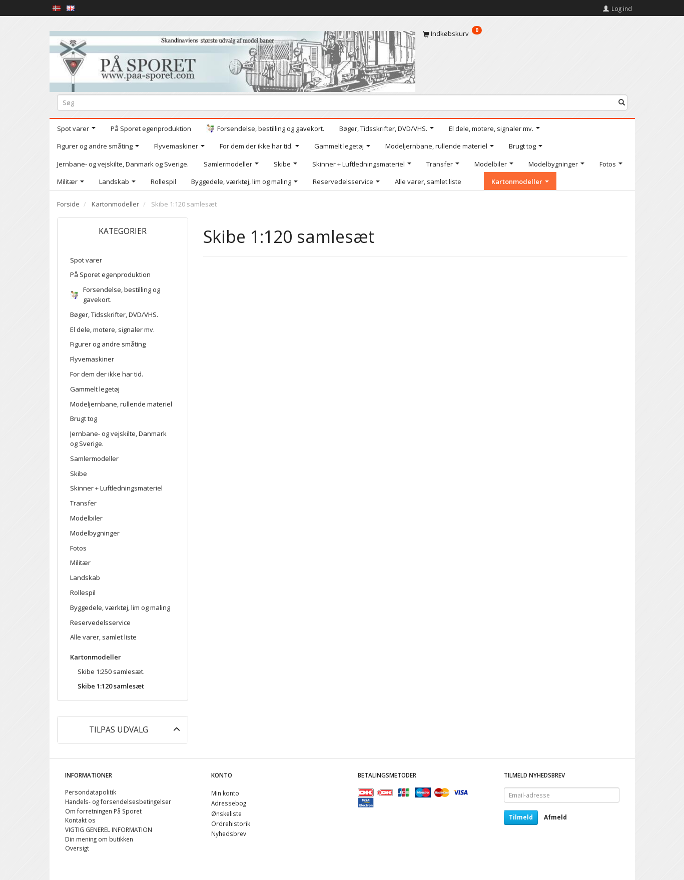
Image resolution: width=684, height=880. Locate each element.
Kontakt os (80, 820)
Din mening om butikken (99, 839)
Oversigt (77, 848)
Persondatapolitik (90, 792)
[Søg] (621, 102)
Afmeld (555, 817)
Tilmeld (521, 817)
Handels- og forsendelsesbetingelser (118, 802)
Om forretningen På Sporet (103, 811)
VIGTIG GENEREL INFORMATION (108, 830)
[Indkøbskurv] (525, 34)
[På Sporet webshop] (232, 59)
